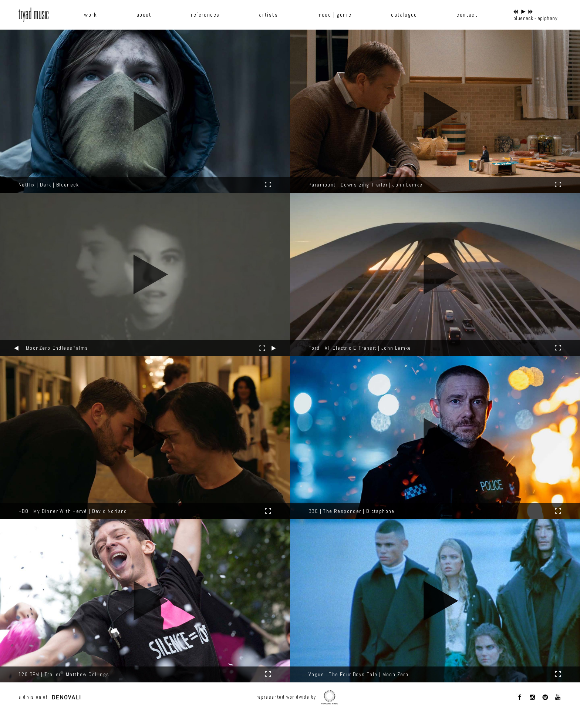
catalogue (404, 15)
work (90, 15)
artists (268, 15)
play (523, 11)
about (144, 15)
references (205, 15)
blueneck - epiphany (535, 18)
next (530, 11)
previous (516, 11)
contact (467, 15)
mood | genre (334, 15)
